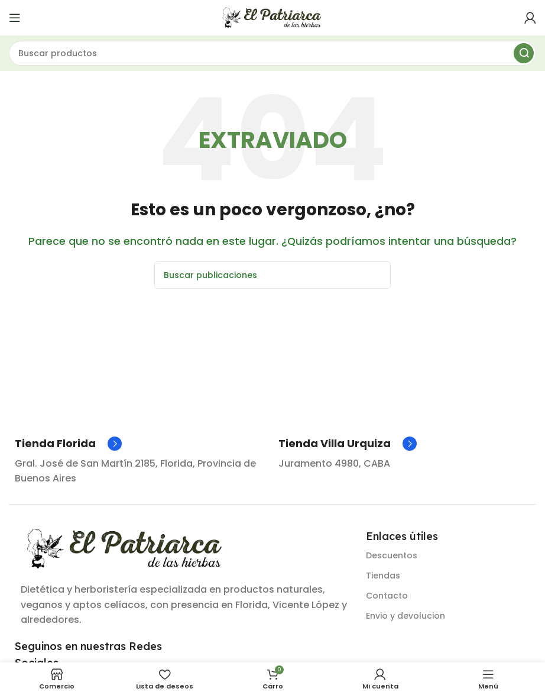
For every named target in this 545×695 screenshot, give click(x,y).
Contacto (387, 596)
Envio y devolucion (405, 616)
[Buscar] (272, 53)
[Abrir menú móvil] (15, 18)
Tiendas (383, 575)
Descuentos (391, 555)
